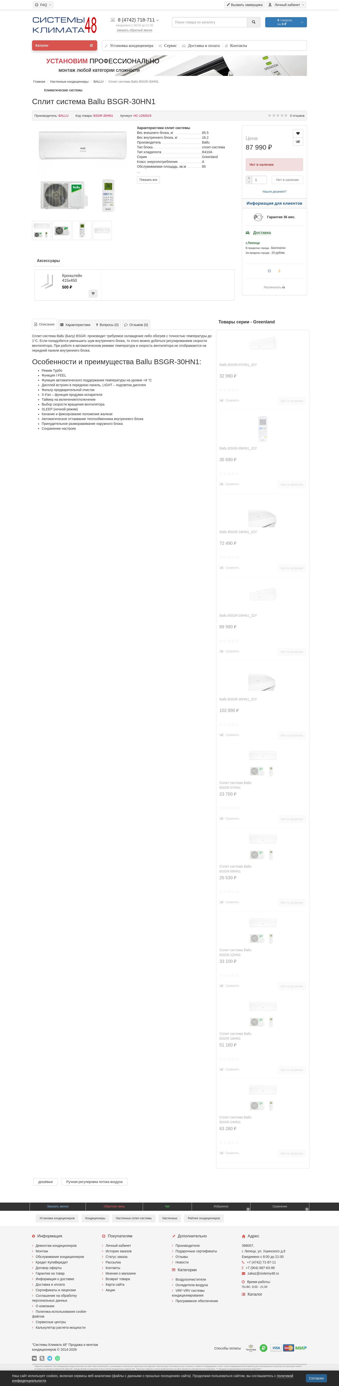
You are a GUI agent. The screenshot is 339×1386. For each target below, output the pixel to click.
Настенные (169, 1218)
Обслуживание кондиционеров (60, 1257)
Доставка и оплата (50, 1284)
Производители (188, 1246)
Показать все (148, 179)
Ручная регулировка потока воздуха (94, 1182)
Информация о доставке (55, 1279)
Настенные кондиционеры (69, 81)
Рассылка (113, 1262)
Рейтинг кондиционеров (204, 1218)
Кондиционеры (95, 1218)
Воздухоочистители (191, 1279)
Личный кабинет (118, 1246)
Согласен (316, 1378)
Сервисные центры (51, 1322)
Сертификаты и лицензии (56, 1290)
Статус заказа (117, 1257)
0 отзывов (297, 115)
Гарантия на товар (50, 1273)
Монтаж (42, 1251)
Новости (182, 1262)
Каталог (64, 45)
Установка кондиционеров (57, 1218)
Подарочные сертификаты (196, 1251)
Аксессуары (48, 261)
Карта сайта (115, 1284)
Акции (110, 1290)
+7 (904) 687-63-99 (258, 1268)
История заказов (119, 1251)
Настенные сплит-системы (134, 1218)
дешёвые (45, 1182)
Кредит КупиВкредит (52, 1262)
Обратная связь (114, 1206)
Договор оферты (49, 1268)
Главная (39, 81)
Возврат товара (118, 1279)
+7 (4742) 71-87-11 (259, 1262)
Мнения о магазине (121, 1273)
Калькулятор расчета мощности (61, 1327)
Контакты (113, 1268)
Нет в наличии (287, 180)
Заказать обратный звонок (134, 30)
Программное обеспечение (197, 1301)
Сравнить (229, 400)
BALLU (98, 81)
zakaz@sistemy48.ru (260, 1273)
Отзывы (182, 1257)
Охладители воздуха (192, 1285)
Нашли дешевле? (274, 191)
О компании (45, 1306)
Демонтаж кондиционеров (56, 1246)
